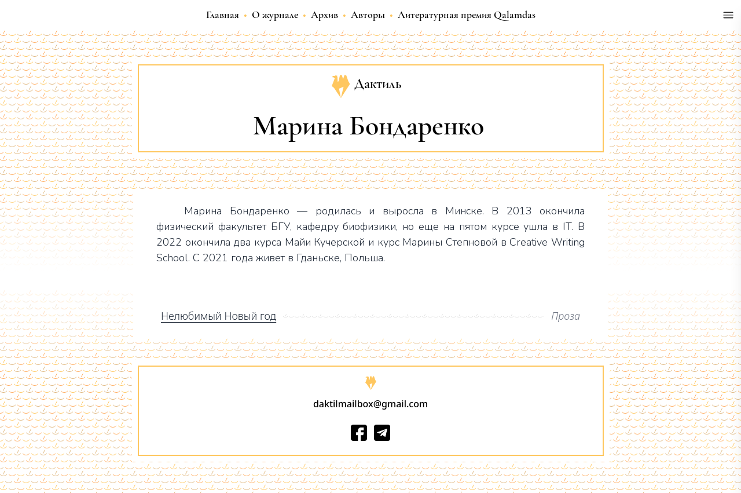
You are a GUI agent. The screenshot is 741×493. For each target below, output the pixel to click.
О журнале (275, 14)
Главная (222, 14)
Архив (324, 14)
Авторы (368, 14)
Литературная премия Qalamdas (466, 14)
